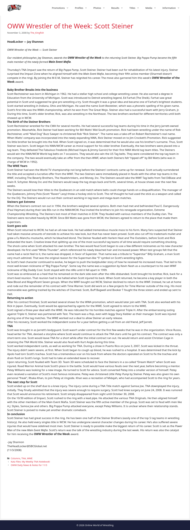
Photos (100, 8)
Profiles (82, 8)
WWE (29, 458)
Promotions (62, 8)
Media (152, 8)
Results (118, 8)
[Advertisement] (95, 497)
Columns (15, 458)
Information (172, 8)
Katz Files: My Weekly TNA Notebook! (30, 461)
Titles (135, 8)
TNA (23, 458)
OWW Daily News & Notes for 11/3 (29, 465)
